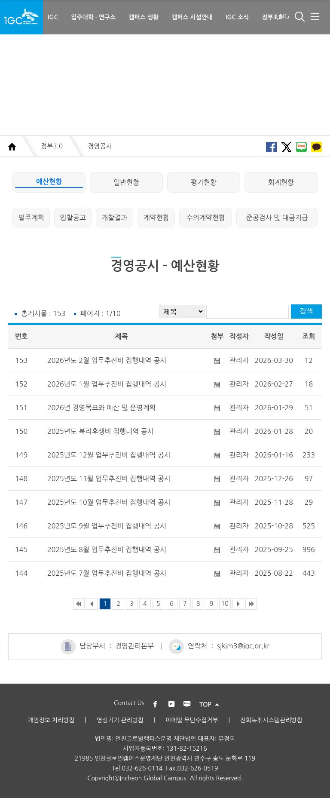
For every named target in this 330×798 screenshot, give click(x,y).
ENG (283, 16)
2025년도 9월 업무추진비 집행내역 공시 (106, 525)
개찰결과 (115, 217)
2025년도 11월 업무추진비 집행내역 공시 (109, 478)
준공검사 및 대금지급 (277, 217)
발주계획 (31, 217)
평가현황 (204, 182)
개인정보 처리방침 (51, 720)
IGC (53, 17)
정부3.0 (272, 17)
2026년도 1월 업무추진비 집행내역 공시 (106, 384)
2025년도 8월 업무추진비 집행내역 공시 (106, 549)
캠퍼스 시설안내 (192, 17)
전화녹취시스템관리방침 (271, 720)
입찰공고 (73, 217)
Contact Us (129, 703)
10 (225, 604)
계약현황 (156, 217)
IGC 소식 (237, 17)
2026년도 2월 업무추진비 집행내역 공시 (106, 360)
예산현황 (49, 181)
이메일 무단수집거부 (191, 720)
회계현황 (281, 182)
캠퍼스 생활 (143, 17)
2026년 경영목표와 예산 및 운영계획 (101, 407)
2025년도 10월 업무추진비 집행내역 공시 (109, 502)
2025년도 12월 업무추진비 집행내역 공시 (109, 454)
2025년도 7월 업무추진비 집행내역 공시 (106, 573)
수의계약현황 (205, 217)
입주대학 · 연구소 (93, 17)
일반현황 (126, 182)
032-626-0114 (142, 768)
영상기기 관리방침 (120, 720)
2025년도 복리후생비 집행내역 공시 (100, 431)
